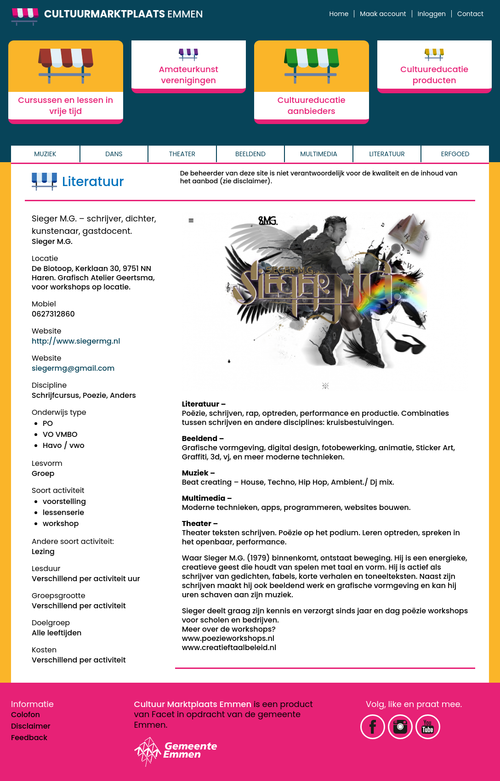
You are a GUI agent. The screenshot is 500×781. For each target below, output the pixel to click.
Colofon (25, 714)
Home (339, 13)
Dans (113, 153)
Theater (182, 153)
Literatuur (387, 153)
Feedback (29, 737)
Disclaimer (31, 726)
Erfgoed (455, 153)
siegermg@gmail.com (73, 368)
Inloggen (432, 13)
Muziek (45, 153)
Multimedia (318, 153)
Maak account (383, 13)
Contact (470, 13)
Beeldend (250, 153)
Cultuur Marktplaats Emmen (193, 704)
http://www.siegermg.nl (76, 341)
